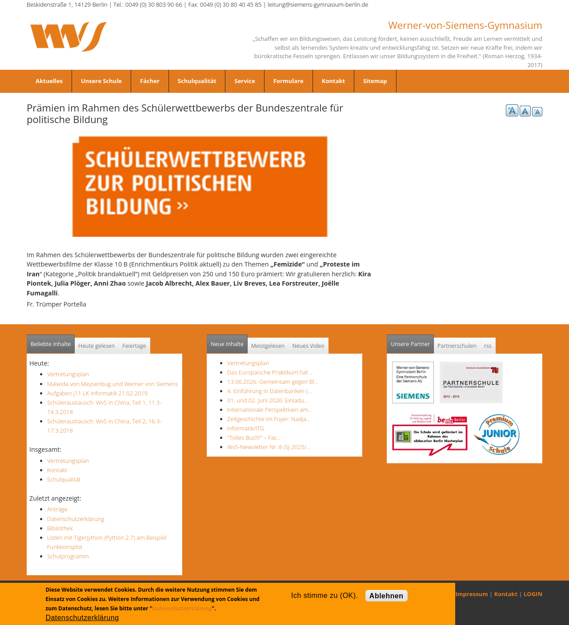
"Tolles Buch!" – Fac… (254, 438)
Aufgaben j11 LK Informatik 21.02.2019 (97, 393)
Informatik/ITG (245, 428)
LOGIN (533, 594)
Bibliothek (60, 528)
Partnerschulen (457, 346)
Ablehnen (386, 596)
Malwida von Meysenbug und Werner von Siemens (112, 384)
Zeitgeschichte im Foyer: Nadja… (268, 419)
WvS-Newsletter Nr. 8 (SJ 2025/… (269, 447)
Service (244, 81)
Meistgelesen (268, 346)
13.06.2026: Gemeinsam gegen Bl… (272, 382)
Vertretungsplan (68, 374)
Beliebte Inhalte (51, 344)
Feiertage (134, 346)
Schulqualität (197, 81)
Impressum (472, 594)
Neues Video (308, 346)
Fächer (150, 81)
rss (488, 346)
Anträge (57, 509)
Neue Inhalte (227, 344)
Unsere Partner (412, 341)
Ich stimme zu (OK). (324, 595)
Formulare (288, 81)
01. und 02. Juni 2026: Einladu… (267, 400)
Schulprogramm (68, 556)
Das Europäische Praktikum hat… (269, 372)
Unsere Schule (101, 81)
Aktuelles (49, 81)
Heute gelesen (96, 346)
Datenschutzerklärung (75, 519)
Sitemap (375, 81)
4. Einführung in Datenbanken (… (269, 391)
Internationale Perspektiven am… (269, 410)
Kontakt (333, 81)
